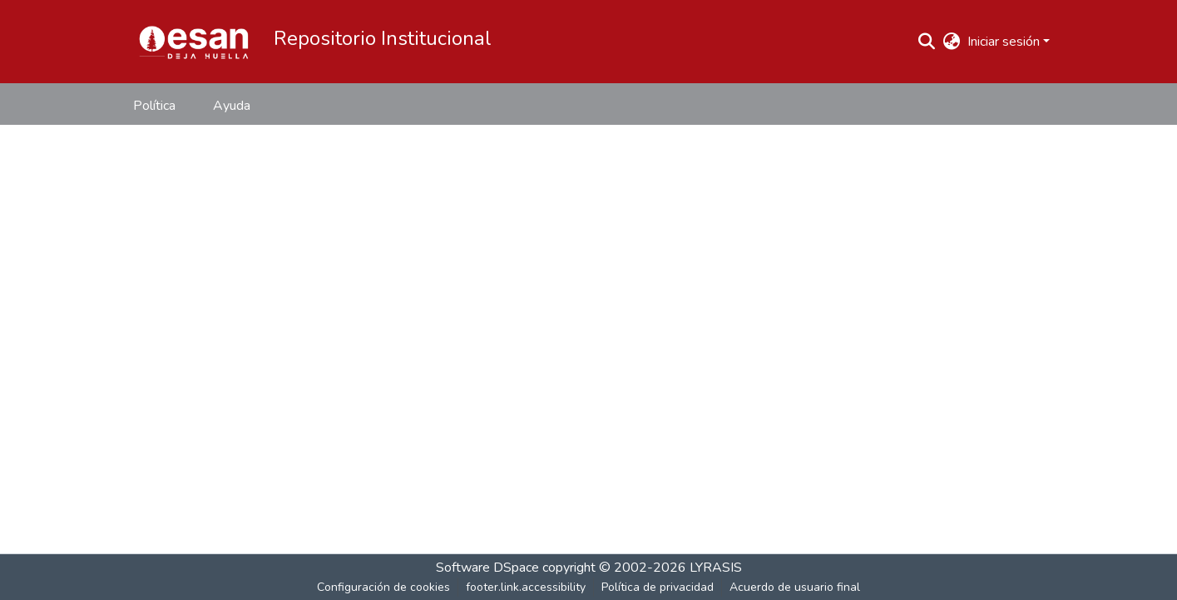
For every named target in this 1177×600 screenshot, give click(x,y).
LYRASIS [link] (716, 567)
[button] (193, 41)
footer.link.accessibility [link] (526, 587)
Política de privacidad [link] (657, 587)
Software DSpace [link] (487, 567)
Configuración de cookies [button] (383, 587)
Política (154, 106)
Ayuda (231, 106)
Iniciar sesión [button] (1005, 41)
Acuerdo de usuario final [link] (794, 587)
